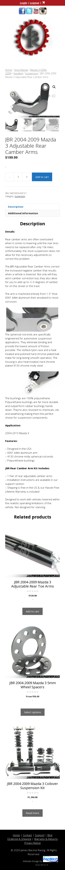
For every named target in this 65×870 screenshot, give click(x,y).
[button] (54, 87)
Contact (27, 835)
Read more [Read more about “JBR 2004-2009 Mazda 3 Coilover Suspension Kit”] (32, 813)
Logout (34, 2)
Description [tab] (15, 206)
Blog (49, 835)
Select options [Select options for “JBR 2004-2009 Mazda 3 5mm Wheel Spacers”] (32, 712)
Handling (18, 73)
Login (23, 2)
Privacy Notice (32, 843)
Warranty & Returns (46, 839)
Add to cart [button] (32, 611)
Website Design (31, 861)
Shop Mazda (21, 70)
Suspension (31, 73)
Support (40, 835)
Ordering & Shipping (19, 839)
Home (8, 70)
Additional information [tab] (23, 213)
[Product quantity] (18, 177)
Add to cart (42, 177)
